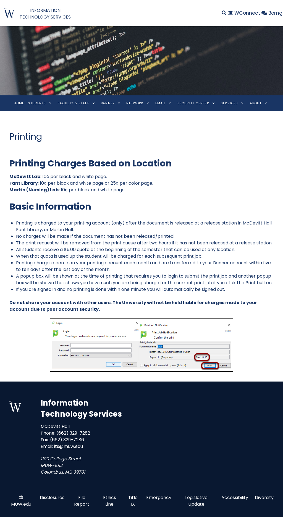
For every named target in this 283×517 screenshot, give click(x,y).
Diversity (264, 497)
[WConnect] (245, 13)
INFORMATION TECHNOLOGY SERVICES (45, 13)
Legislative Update (196, 500)
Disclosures (52, 497)
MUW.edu (21, 504)
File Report (81, 500)
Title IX (133, 500)
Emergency (158, 497)
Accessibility (234, 497)
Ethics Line (109, 500)
